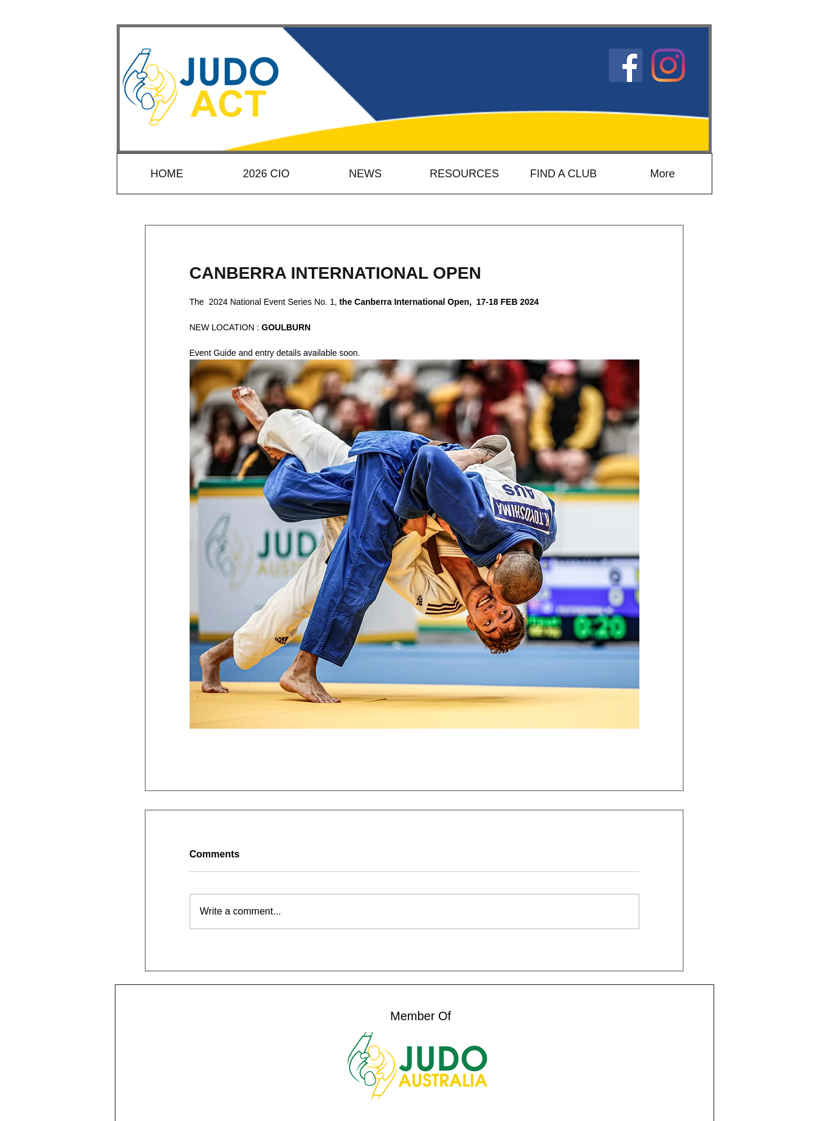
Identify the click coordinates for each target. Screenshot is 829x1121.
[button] (464, 174)
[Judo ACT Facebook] (625, 65)
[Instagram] (668, 65)
